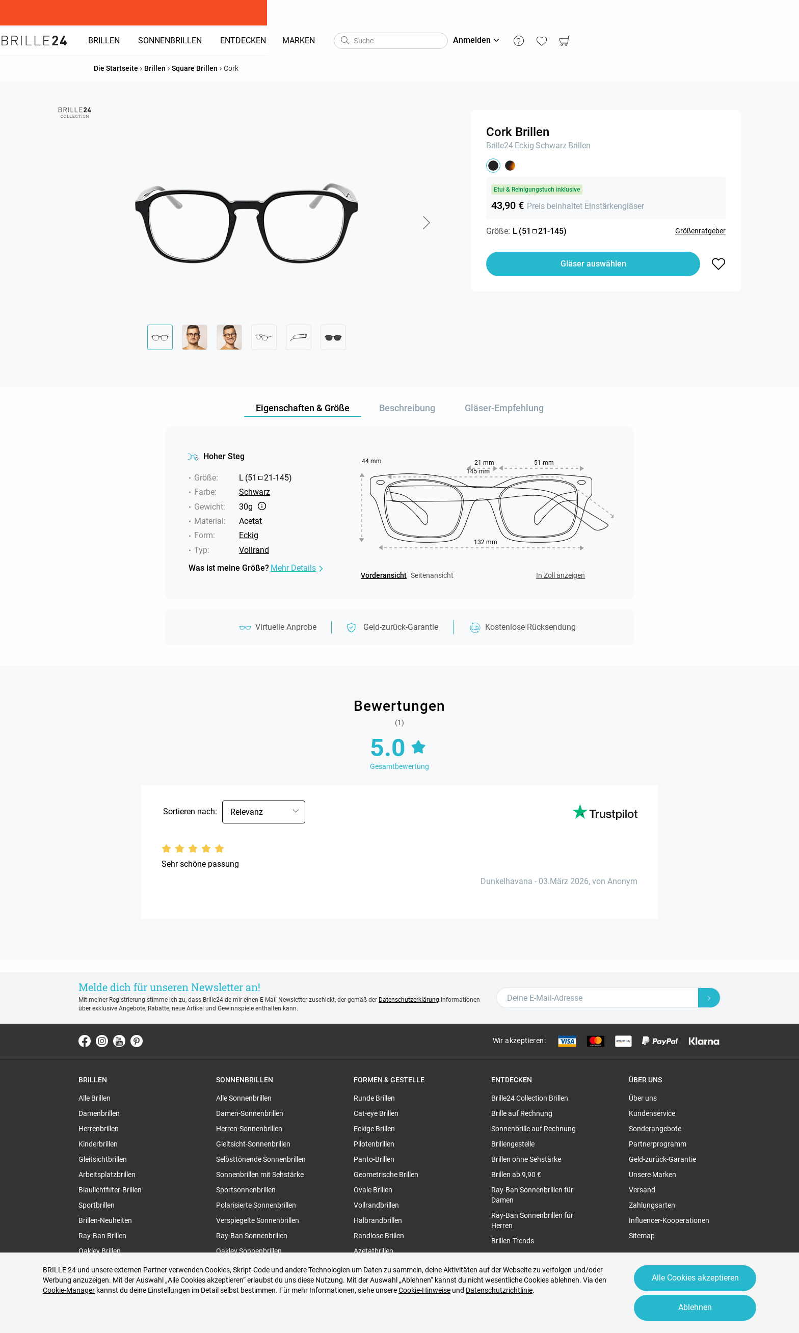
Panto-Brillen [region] (374, 1159)
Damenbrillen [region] (99, 1113)
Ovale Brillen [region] (373, 1190)
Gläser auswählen (593, 264)
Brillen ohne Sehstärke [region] (526, 1159)
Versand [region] (642, 1190)
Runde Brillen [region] (374, 1098)
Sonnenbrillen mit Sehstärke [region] (260, 1174)
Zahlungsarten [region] (652, 1205)
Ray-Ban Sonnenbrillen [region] (251, 1236)
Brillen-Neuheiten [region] (105, 1220)
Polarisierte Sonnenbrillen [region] (256, 1205)
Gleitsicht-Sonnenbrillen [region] (253, 1144)
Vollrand (254, 550)
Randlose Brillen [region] (379, 1236)
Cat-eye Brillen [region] (376, 1113)
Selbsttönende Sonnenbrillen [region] (261, 1159)
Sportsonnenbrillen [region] (246, 1190)
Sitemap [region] (642, 1236)
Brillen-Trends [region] (512, 1241)
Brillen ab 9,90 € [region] (516, 1174)
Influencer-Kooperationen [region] (669, 1220)
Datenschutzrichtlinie (499, 1286)
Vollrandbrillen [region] (376, 1205)
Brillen (579, 145)
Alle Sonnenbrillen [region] (244, 1098)
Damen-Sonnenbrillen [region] (249, 1113)
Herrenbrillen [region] (98, 1129)
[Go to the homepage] (87, 41)
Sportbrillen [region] (96, 1205)
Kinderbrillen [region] (98, 1144)
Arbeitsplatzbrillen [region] (107, 1174)
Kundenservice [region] (652, 1113)
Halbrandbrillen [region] (378, 1220)
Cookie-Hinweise (424, 1286)
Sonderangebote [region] (655, 1129)
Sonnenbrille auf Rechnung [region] (533, 1129)
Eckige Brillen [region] (374, 1129)
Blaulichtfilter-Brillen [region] (110, 1190)
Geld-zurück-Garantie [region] (662, 1159)
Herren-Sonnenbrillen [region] (249, 1129)
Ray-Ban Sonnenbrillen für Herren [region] (532, 1220)
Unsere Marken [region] (652, 1174)
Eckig (524, 145)
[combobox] (444, 41)
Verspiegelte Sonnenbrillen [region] (257, 1220)
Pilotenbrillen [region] (374, 1144)
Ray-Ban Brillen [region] (102, 1236)
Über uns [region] (643, 1098)
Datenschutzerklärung (409, 999)
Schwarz (551, 145)
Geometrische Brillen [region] (386, 1174)
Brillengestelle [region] (513, 1144)
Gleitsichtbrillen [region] (102, 1159)
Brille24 (499, 145)
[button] (426, 222)
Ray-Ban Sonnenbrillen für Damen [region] (532, 1195)
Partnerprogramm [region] (657, 1144)
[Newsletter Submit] (709, 998)
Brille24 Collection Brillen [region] (529, 1098)
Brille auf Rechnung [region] (521, 1113)
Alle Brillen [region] (94, 1098)
